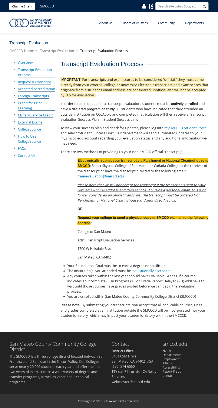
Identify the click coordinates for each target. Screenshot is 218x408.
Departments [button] (194, 23)
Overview (25, 62)
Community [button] (167, 23)
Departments (172, 355)
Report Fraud (172, 371)
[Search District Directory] (144, 6)
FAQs (22, 148)
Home (167, 350)
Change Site (21, 6)
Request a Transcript (34, 82)
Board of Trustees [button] (136, 23)
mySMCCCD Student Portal (185, 128)
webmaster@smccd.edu (131, 381)
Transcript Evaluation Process (35, 72)
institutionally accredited (152, 271)
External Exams (30, 122)
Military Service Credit (35, 115)
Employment (172, 359)
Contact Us (27, 155)
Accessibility (171, 367)
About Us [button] (106, 23)
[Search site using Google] (177, 6)
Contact (168, 376)
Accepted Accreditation (36, 89)
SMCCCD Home (21, 50)
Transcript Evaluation (57, 50)
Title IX (167, 363)
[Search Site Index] (150, 6)
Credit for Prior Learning (30, 105)
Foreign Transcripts (33, 96)
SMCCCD (102, 401)
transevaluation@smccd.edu (100, 176)
